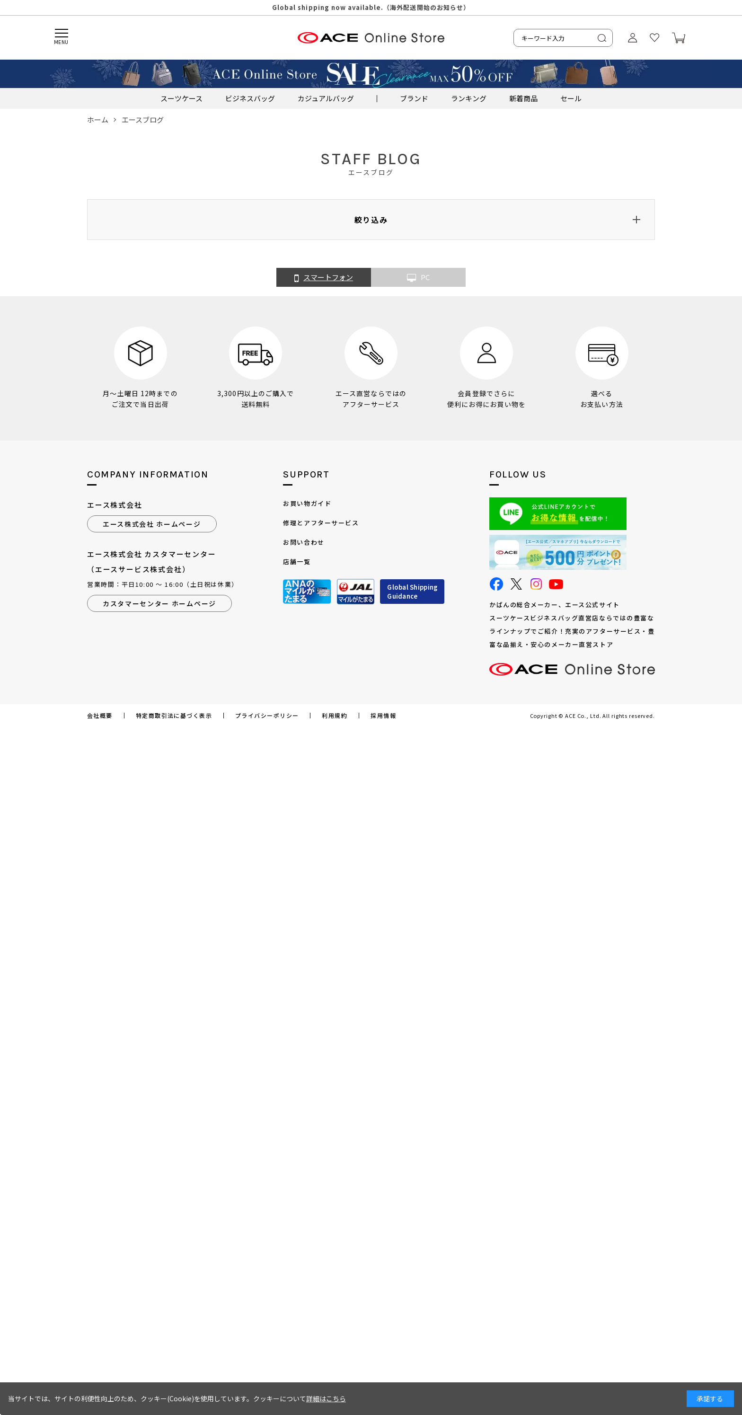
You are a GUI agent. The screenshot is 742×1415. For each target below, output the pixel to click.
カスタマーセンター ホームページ (159, 603)
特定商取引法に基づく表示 (174, 715)
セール (571, 98)
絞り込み (371, 219)
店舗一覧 (296, 561)
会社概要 (100, 715)
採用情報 (383, 715)
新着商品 (523, 98)
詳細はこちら (326, 1398)
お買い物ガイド (307, 503)
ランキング (468, 98)
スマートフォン (323, 277)
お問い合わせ (303, 542)
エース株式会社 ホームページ (152, 524)
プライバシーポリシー (267, 715)
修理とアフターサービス (321, 522)
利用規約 (334, 715)
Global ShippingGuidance (412, 592)
